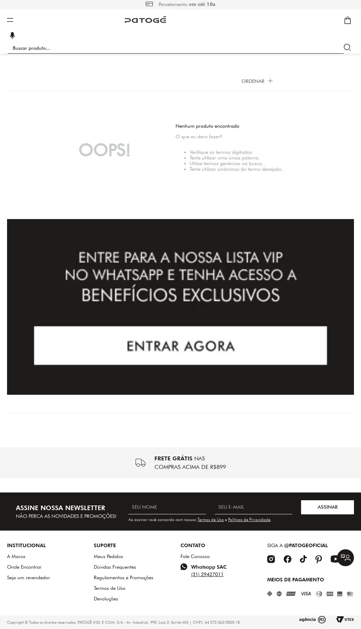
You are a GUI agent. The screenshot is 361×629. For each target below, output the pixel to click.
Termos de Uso (210, 519)
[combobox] (180, 48)
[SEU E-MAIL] (253, 507)
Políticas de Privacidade (249, 519)
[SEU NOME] (167, 507)
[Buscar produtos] (349, 48)
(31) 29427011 (207, 574)
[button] (12, 36)
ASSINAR (328, 507)
